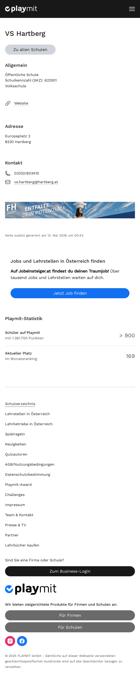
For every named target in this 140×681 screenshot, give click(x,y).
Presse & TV (15, 525)
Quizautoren (16, 454)
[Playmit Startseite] (21, 8)
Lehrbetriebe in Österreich (29, 424)
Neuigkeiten (15, 444)
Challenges (15, 494)
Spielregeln (15, 434)
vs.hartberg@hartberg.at (31, 182)
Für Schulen (70, 627)
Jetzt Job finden (70, 293)
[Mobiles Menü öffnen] (132, 9)
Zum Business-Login (70, 571)
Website (16, 103)
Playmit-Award (18, 484)
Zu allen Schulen (30, 49)
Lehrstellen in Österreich (27, 414)
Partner (12, 535)
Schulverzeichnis (20, 404)
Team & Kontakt (19, 515)
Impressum (15, 505)
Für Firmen (70, 615)
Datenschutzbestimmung (27, 474)
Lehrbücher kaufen (22, 545)
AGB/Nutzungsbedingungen (29, 464)
